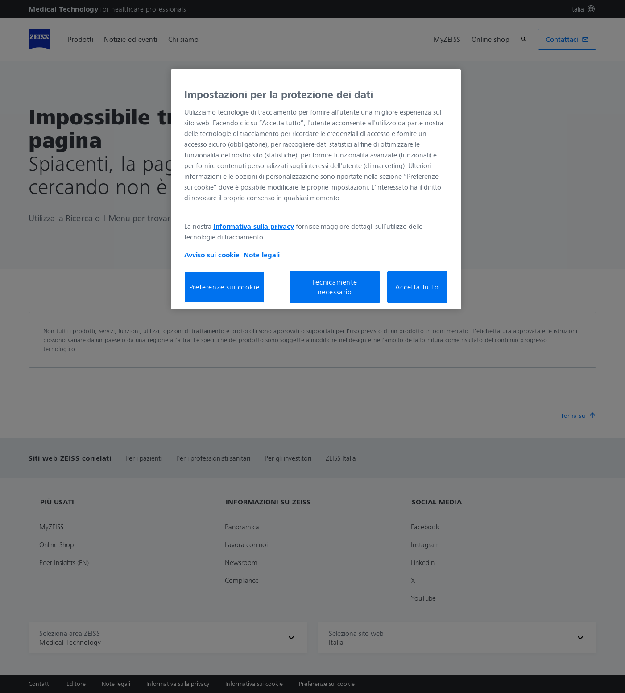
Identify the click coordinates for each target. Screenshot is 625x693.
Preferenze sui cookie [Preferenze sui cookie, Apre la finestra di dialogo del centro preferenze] (224, 287)
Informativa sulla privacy (253, 226)
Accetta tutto (417, 287)
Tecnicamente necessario (334, 287)
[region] (316, 189)
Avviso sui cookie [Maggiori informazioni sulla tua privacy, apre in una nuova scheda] (212, 255)
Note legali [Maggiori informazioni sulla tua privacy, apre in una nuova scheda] (262, 255)
